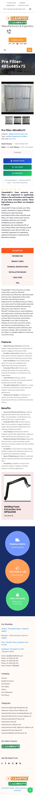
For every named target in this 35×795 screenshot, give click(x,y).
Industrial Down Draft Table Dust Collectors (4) (17, 727)
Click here (16, 665)
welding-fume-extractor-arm (18, 134)
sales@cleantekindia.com (14, 656)
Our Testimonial (6, 692)
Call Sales (17, 167)
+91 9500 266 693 (12, 661)
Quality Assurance (7, 681)
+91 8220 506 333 (12, 663)
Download (17, 152)
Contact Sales (23, 5)
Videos (3, 689)
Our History (11, 3)
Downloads (10, 5)
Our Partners (5, 684)
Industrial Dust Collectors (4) (11, 724)
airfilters (24, 136)
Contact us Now (17, 40)
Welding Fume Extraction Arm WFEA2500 (10, 509)
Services (4, 678)
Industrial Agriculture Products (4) (12, 719)
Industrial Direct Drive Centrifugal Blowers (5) (16, 713)
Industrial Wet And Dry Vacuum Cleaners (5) (16, 716)
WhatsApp (17, 173)
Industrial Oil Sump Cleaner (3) (11, 730)
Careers (22, 3)
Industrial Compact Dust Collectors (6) (14, 710)
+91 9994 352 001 (12, 658)
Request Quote (17, 161)
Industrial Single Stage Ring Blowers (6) (14, 707)
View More (6, 516)
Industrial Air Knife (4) (8, 722)
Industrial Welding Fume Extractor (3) (14, 733)
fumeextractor (16, 136)
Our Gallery (5, 686)
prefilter (8, 136)
